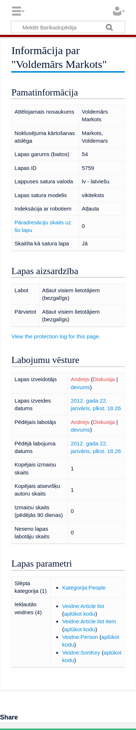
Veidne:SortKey (81, 652)
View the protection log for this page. (55, 336)
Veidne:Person (80, 637)
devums (80, 387)
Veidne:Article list (83, 606)
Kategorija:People (84, 587)
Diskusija (104, 379)
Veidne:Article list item (89, 621)
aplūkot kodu (79, 614)
